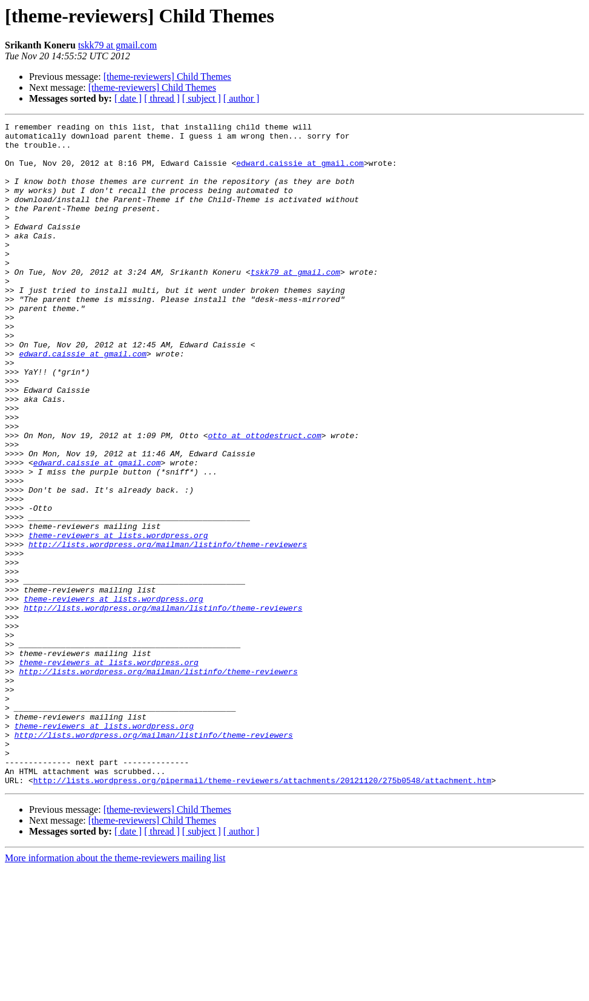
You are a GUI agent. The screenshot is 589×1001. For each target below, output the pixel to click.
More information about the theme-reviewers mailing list (115, 990)
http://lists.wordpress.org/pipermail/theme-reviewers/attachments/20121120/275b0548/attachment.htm (262, 912)
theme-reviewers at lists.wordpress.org (118, 618)
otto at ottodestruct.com (264, 498)
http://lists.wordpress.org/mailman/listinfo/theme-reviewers (167, 629)
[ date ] (128, 98)
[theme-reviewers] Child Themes (167, 76)
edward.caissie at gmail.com (300, 171)
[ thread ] (162, 98)
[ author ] (241, 98)
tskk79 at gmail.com (117, 45)
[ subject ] (201, 98)
